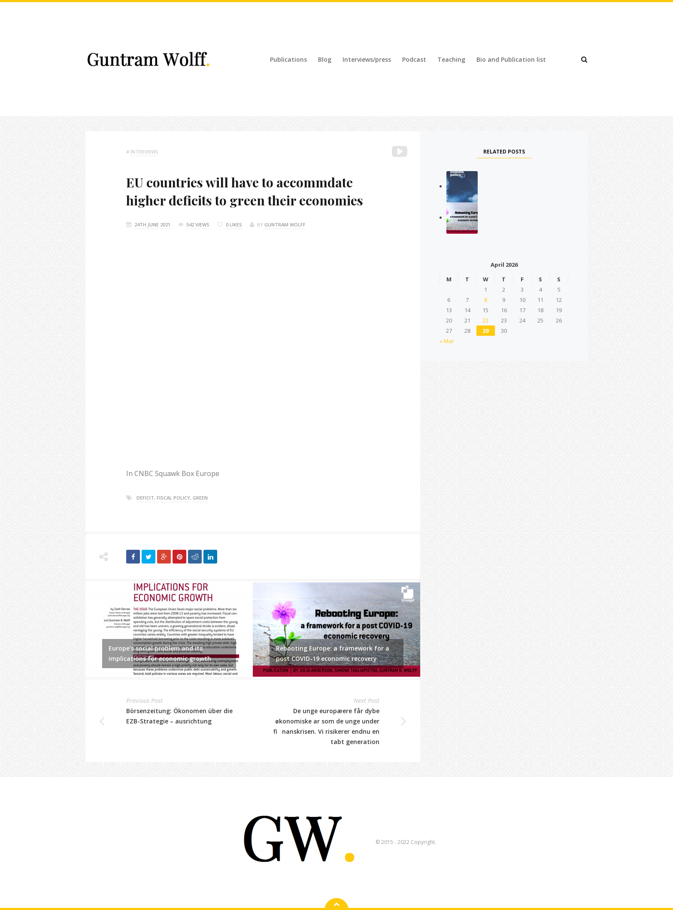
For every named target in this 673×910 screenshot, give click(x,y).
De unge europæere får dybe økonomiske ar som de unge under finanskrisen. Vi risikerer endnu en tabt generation (326, 726)
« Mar (447, 341)
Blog (324, 59)
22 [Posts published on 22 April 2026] (485, 320)
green (200, 497)
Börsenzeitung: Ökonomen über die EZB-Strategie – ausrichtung (179, 716)
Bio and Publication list (511, 59)
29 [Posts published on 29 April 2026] (485, 330)
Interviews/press (367, 59)
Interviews (144, 151)
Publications (288, 59)
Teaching (451, 59)
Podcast (414, 59)
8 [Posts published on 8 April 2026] (485, 300)
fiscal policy (173, 497)
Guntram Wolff (285, 224)
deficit (145, 497)
